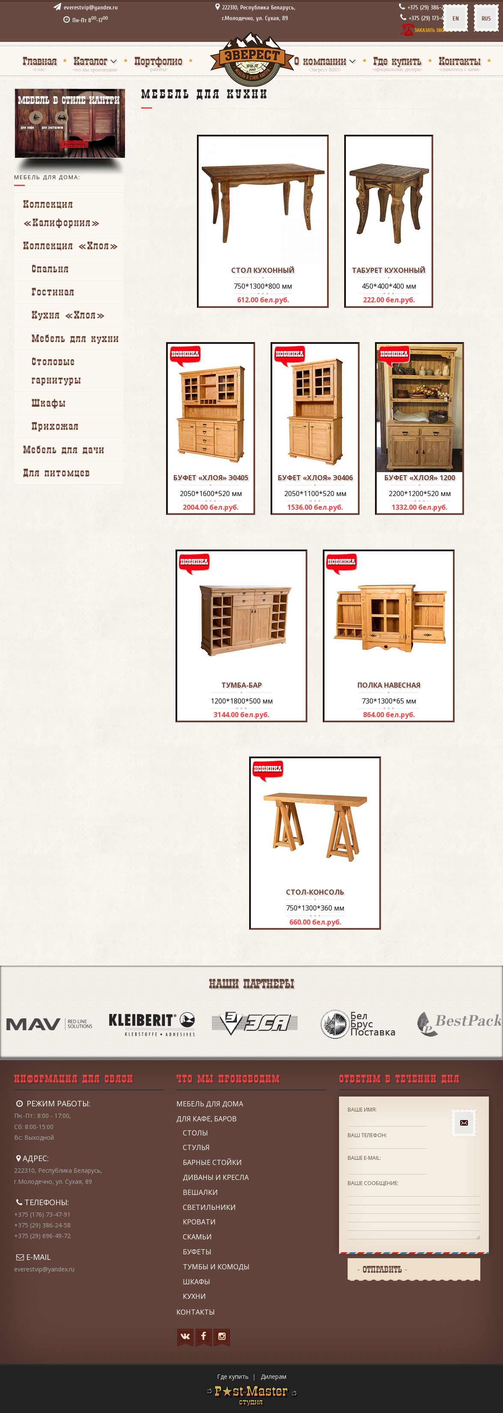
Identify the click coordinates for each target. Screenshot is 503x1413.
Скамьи (197, 1237)
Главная (40, 61)
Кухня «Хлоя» (69, 314)
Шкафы (49, 402)
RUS (486, 18)
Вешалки (200, 1192)
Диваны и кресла (216, 1177)
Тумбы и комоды (216, 1266)
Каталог (90, 61)
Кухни (194, 1296)
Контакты (460, 61)
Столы (195, 1133)
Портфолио (158, 61)
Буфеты (197, 1251)
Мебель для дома (209, 1104)
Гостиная (53, 291)
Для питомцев (56, 472)
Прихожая (55, 426)
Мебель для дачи (64, 449)
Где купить (397, 61)
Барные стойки (212, 1162)
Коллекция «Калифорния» (62, 213)
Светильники (209, 1207)
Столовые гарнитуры (56, 370)
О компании (320, 61)
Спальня (50, 268)
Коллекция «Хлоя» (71, 245)
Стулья (196, 1147)
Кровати (199, 1222)
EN (455, 18)
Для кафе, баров (206, 1118)
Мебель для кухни (75, 338)
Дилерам (273, 1376)
